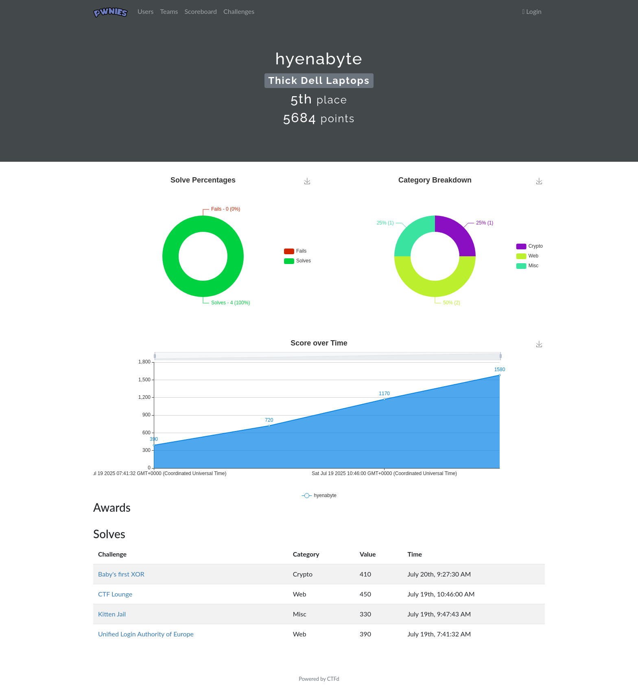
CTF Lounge (115, 594)
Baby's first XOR (121, 574)
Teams (169, 11)
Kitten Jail (112, 614)
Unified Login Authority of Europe (146, 634)
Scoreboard (200, 11)
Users (145, 11)
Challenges (238, 11)
